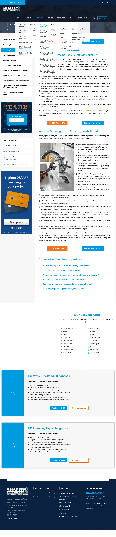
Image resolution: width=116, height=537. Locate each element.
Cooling (20, 18)
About (71, 18)
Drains (51, 18)
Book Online (101, 503)
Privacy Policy (12, 519)
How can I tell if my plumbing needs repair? (62, 270)
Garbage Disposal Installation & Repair (14, 93)
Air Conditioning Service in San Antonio (69, 498)
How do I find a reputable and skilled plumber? (63, 279)
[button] (11, 151)
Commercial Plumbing (11, 40)
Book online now (12, 151)
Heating (30, 18)
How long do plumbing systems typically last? (63, 288)
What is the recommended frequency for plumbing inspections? (71, 275)
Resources (61, 18)
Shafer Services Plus (24, 533)
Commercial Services (66, 493)
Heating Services (65, 503)
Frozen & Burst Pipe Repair (12, 65)
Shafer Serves (64, 513)
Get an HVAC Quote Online (68, 516)
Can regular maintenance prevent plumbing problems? (67, 284)
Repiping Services (9, 60)
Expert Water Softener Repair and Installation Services (15, 86)
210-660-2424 (18, 2)
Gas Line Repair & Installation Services (16, 81)
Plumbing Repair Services (12, 50)
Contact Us (83, 18)
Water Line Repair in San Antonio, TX (16, 75)
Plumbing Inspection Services (13, 55)
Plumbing (41, 18)
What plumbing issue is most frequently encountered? (67, 266)
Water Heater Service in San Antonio (16, 70)
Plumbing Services (9, 45)
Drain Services (64, 509)
